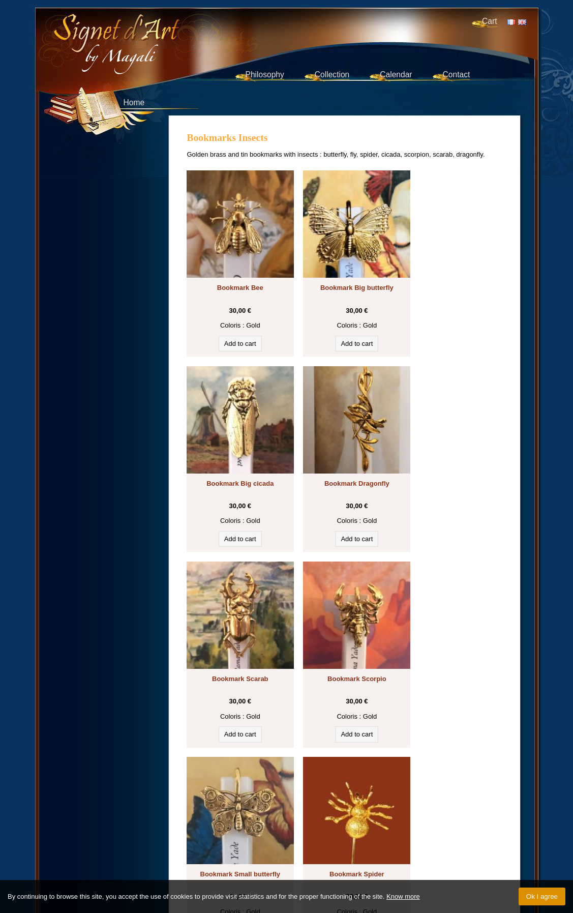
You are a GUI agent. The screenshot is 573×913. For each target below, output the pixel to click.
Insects (401, 792)
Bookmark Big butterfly (344, 279)
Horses (476, 792)
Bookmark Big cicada (453, 279)
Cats (324, 792)
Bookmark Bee (236, 279)
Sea (348, 802)
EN (522, 22)
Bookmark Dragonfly (235, 466)
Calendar (396, 74)
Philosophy (265, 74)
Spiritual (480, 802)
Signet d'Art (150, 33)
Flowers (251, 802)
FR (511, 22)
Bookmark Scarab (344, 466)
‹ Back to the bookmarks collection (344, 739)
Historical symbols (361, 792)
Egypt (424, 792)
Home (134, 102)
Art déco (296, 812)
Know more (403, 896)
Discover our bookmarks (234, 780)
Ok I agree (542, 896)
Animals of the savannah (302, 802)
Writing (303, 792)
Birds (365, 802)
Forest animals (259, 812)
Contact (456, 74)
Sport (348, 812)
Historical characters (434, 802)
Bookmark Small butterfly (236, 653)
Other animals (213, 812)
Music (227, 802)
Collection (332, 74)
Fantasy (204, 802)
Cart (489, 21)
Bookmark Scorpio (453, 466)
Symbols (449, 792)
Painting (389, 802)
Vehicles (324, 812)
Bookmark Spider (344, 653)
